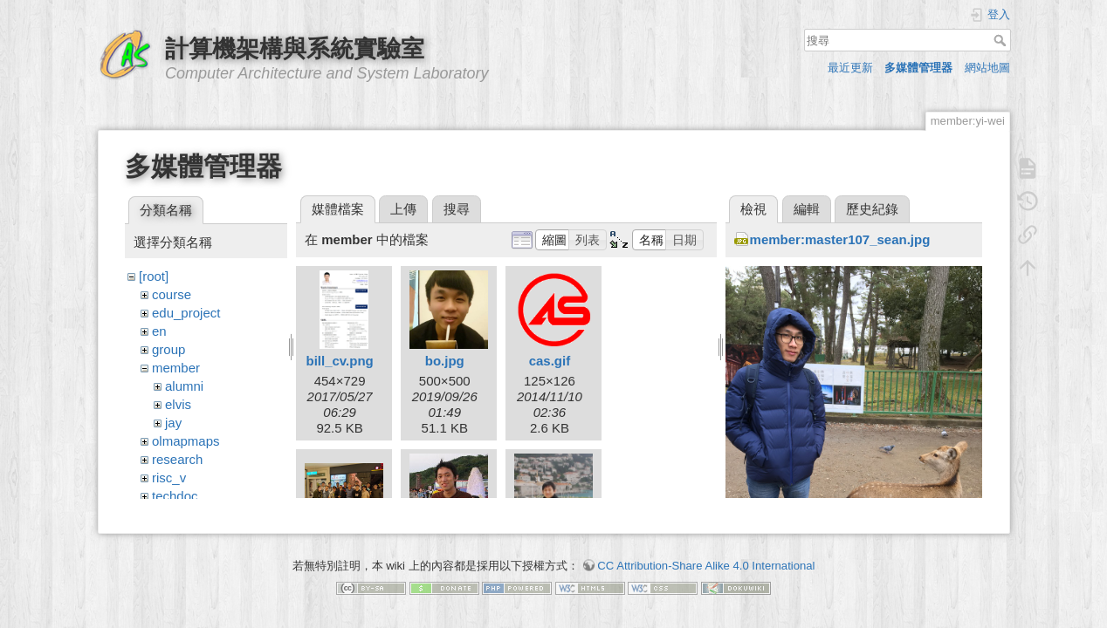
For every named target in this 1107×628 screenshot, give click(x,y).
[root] (153, 276)
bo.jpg (444, 360)
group (168, 349)
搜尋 (1002, 40)
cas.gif (550, 360)
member (176, 367)
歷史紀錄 (872, 208)
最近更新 (850, 67)
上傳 (403, 208)
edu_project (186, 312)
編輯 (807, 208)
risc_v (169, 477)
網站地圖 (987, 67)
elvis (178, 404)
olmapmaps (186, 440)
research (177, 459)
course (171, 294)
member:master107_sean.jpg (840, 239)
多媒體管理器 (918, 67)
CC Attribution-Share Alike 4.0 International (706, 556)
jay (173, 422)
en (159, 331)
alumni (184, 386)
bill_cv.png (339, 360)
